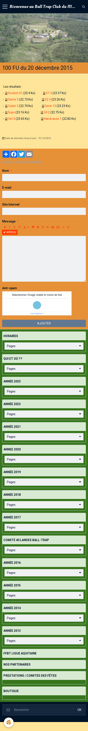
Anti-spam (9, 288)
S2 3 (48, 99)
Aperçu (9, 232)
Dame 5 (13, 99)
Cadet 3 (13, 106)
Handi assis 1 (53, 118)
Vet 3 (11, 118)
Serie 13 (50, 106)
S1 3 (49, 93)
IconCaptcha (36, 313)
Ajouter (44, 323)
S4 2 (47, 112)
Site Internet (11, 204)
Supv (11, 112)
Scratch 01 (15, 93)
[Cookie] (9, 722)
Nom (5, 170)
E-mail (6, 187)
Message (8, 221)
